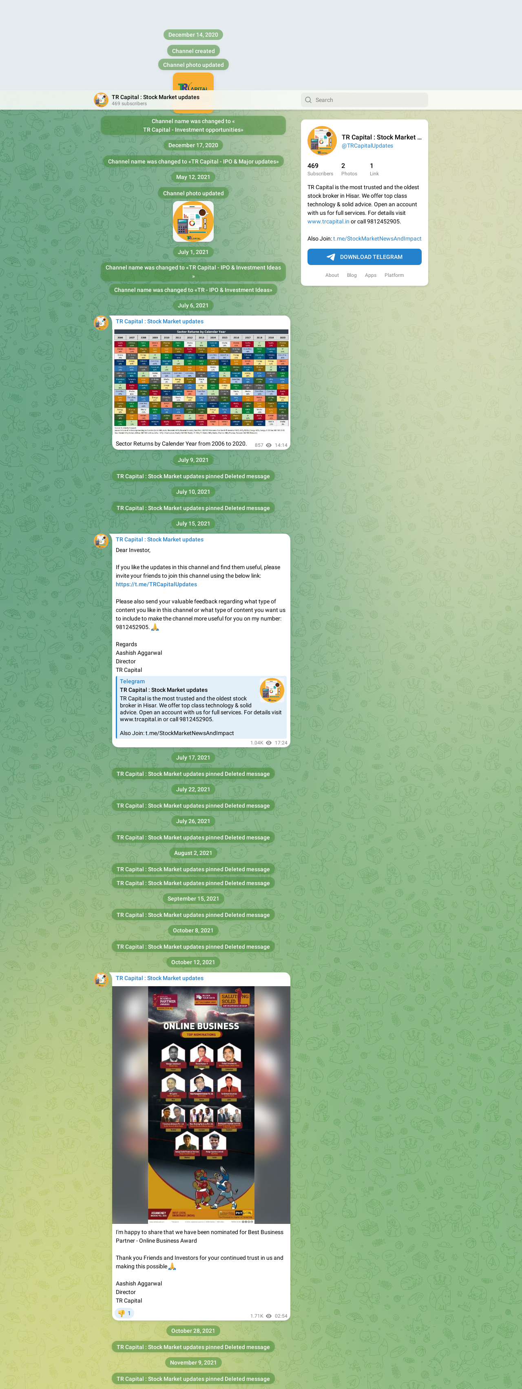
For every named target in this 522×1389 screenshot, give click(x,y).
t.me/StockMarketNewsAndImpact (377, 148)
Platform (394, 185)
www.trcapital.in (328, 131)
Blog (352, 185)
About (332, 185)
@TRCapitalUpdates (367, 55)
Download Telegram (365, 167)
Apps (370, 185)
